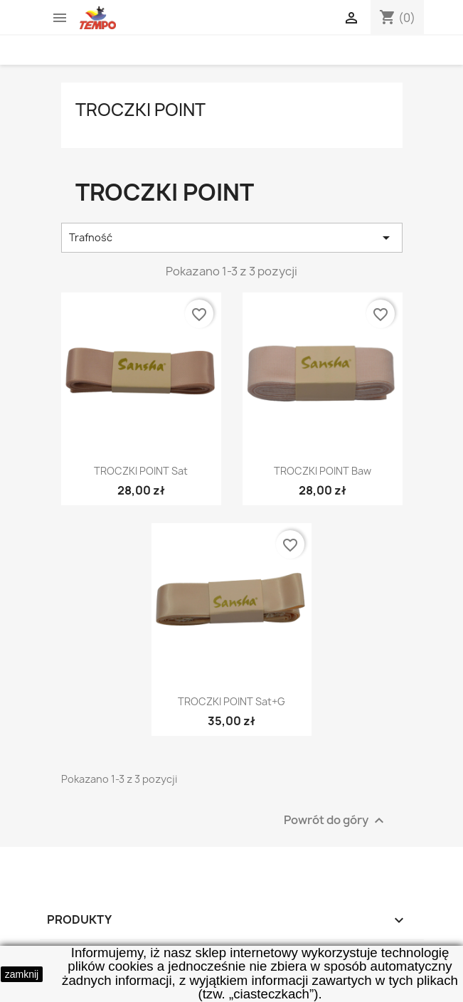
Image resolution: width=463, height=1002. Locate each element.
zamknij (21, 974)
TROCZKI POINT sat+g (231, 701)
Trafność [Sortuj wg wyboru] (232, 237)
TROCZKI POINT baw (322, 471)
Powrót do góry (336, 820)
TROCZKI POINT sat (141, 471)
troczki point (140, 109)
